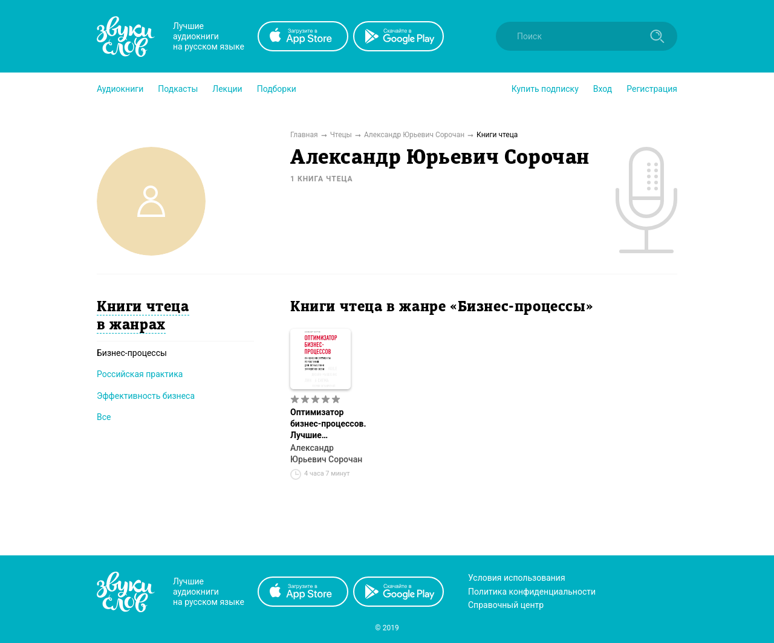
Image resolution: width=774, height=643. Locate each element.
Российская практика (140, 374)
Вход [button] (602, 89)
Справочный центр (506, 605)
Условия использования (516, 578)
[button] (120, 88)
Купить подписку (545, 89)
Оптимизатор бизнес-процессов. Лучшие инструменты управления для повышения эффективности (328, 424)
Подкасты (178, 89)
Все (104, 417)
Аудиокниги (120, 89)
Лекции (227, 89)
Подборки (276, 89)
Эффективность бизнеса (146, 396)
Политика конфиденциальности (532, 591)
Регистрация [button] (651, 89)
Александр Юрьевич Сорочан (326, 453)
